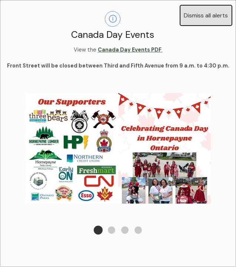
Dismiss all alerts (206, 15)
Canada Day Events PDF (130, 49)
